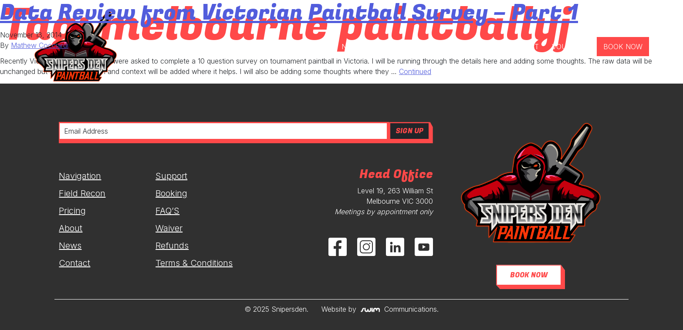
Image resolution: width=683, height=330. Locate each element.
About (70, 228)
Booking (171, 193)
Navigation (80, 176)
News (70, 245)
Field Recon (82, 193)
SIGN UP (409, 131)
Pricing (72, 210)
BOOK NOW (529, 275)
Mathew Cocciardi (39, 45)
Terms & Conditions (194, 263)
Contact (74, 263)
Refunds (172, 245)
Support (171, 176)
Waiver (169, 228)
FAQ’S (167, 210)
